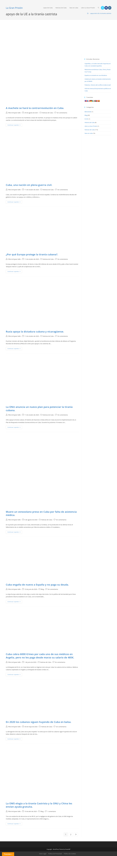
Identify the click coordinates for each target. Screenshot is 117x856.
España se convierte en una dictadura (96, 75)
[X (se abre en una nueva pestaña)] (102, 8)
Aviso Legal (42, 854)
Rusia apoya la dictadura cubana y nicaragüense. (35, 331)
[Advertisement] (58, 40)
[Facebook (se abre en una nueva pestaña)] (106, 8)
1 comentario (51, 811)
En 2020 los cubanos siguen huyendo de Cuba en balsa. (38, 722)
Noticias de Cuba (47, 113)
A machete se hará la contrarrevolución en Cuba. (35, 108)
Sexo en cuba (89, 133)
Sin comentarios (62, 113)
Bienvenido (88, 112)
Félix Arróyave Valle (14, 113)
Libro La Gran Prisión (91, 126)
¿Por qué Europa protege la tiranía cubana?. (32, 254)
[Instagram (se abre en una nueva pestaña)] (109, 8)
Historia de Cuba (90, 122)
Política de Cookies (70, 854)
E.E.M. (86, 119)
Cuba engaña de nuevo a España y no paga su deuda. (37, 584)
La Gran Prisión (14, 7)
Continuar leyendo (14, 125)
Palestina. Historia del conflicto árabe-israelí (98, 85)
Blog (42, 589)
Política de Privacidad (55, 854)
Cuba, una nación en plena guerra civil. (29, 185)
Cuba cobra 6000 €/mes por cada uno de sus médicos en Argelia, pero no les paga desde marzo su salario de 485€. (40, 655)
